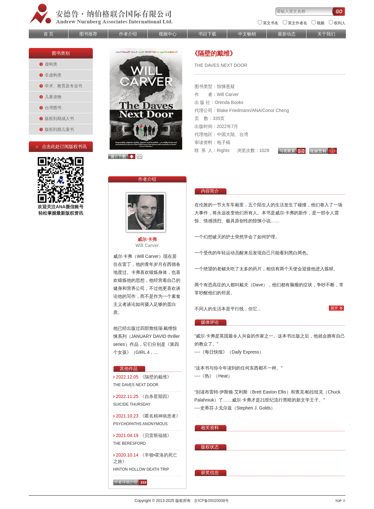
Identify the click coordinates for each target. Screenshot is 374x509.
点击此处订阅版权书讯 (64, 146)
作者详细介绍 (125, 482)
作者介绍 (128, 33)
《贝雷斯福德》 (155, 435)
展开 (334, 308)
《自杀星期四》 (155, 396)
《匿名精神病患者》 (160, 415)
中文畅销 (247, 33)
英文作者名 (297, 23)
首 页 (49, 33)
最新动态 (287, 33)
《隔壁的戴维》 (155, 376)
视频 (320, 23)
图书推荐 (88, 33)
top (340, 501)
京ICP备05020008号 (211, 500)
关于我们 (326, 33)
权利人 (340, 23)
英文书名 (270, 23)
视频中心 (168, 33)
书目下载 (207, 33)
